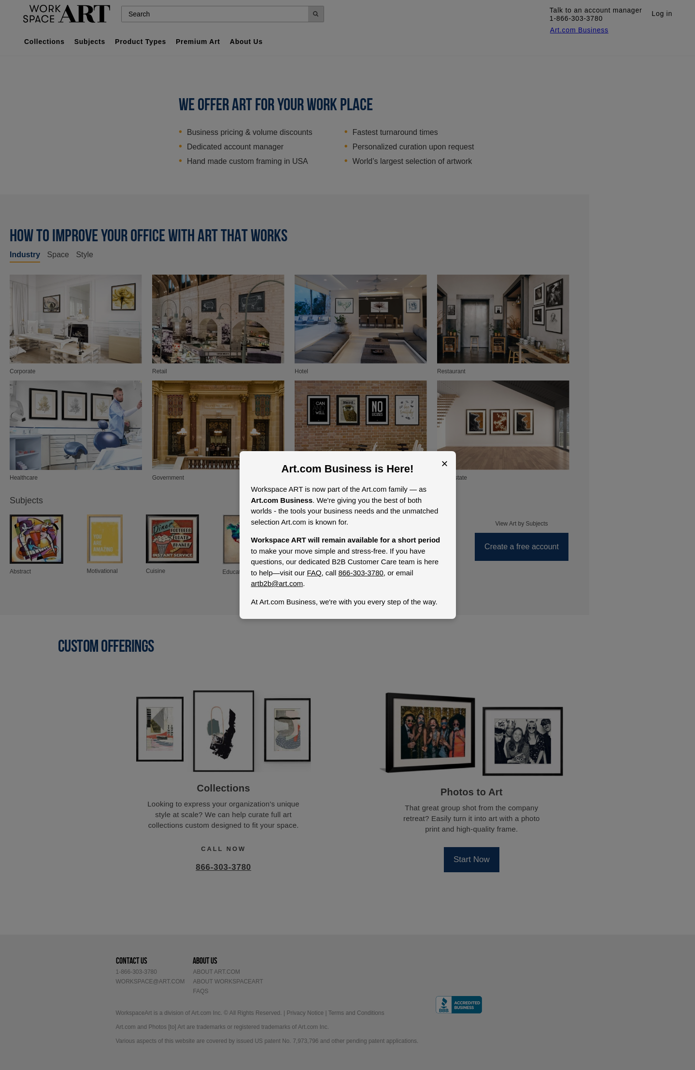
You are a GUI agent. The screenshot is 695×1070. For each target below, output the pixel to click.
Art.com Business (327, 469)
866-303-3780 (360, 573)
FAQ (314, 573)
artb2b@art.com (277, 583)
